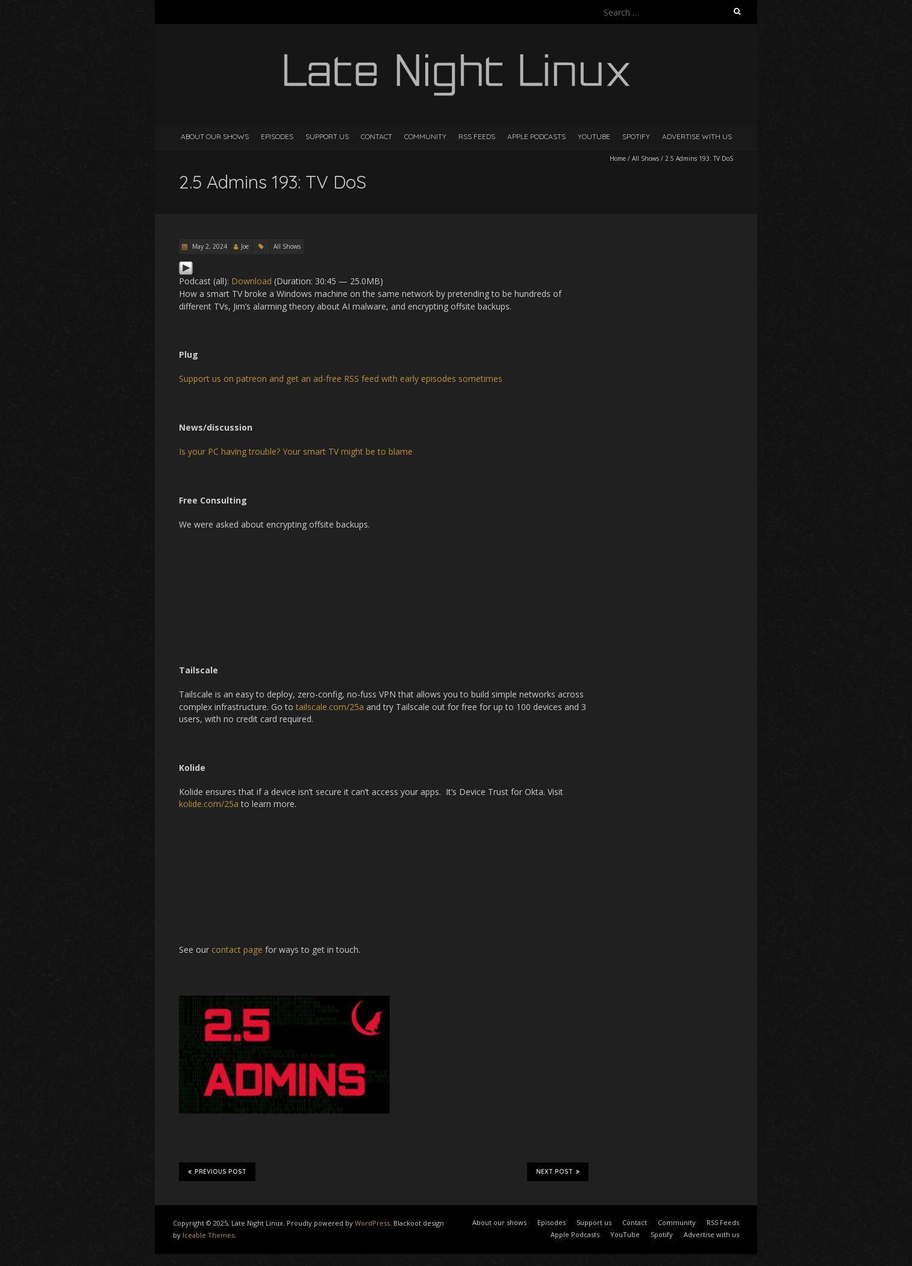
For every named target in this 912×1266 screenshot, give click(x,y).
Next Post (557, 1171)
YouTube (594, 136)
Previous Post (217, 1171)
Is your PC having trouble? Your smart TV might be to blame (296, 451)
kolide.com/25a (209, 803)
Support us (327, 136)
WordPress (372, 1222)
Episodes (277, 136)
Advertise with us (697, 136)
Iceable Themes (208, 1234)
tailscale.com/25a (330, 707)
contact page (237, 949)
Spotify (636, 136)
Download (251, 281)
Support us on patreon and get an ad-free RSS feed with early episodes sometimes (340, 378)
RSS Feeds (476, 136)
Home (618, 158)
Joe (245, 246)
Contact (376, 136)
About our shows (215, 136)
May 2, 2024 (208, 246)
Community (425, 136)
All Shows (645, 158)
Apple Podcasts (536, 136)
